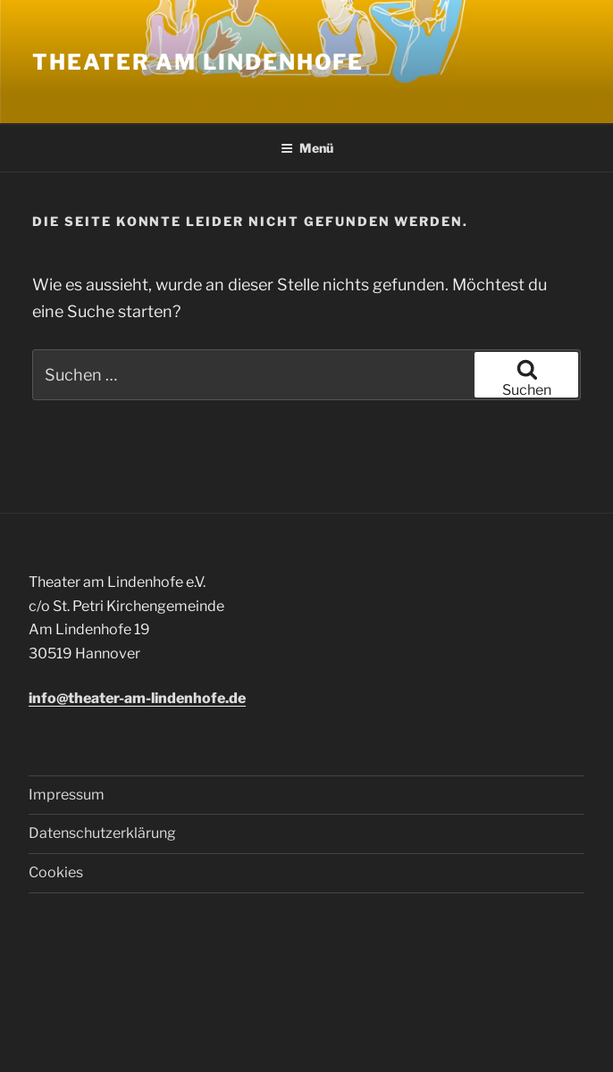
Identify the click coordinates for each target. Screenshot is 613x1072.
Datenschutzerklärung (102, 833)
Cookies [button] (56, 872)
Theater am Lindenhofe (198, 62)
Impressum (67, 794)
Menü (307, 147)
